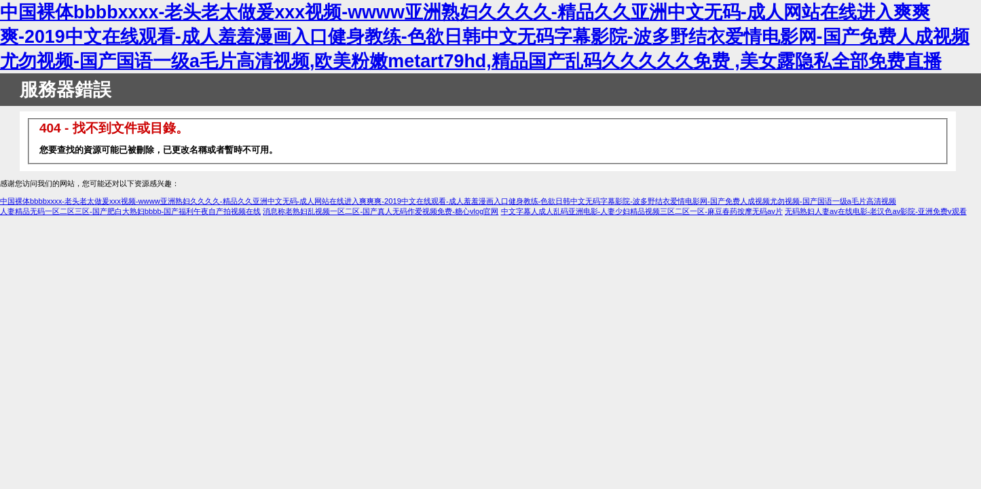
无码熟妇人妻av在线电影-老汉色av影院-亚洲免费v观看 (876, 211)
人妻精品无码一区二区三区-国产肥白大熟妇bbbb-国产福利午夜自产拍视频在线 (130, 211)
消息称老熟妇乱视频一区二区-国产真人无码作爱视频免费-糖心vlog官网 (380, 211)
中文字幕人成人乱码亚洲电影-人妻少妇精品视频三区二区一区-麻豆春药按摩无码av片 (642, 211)
